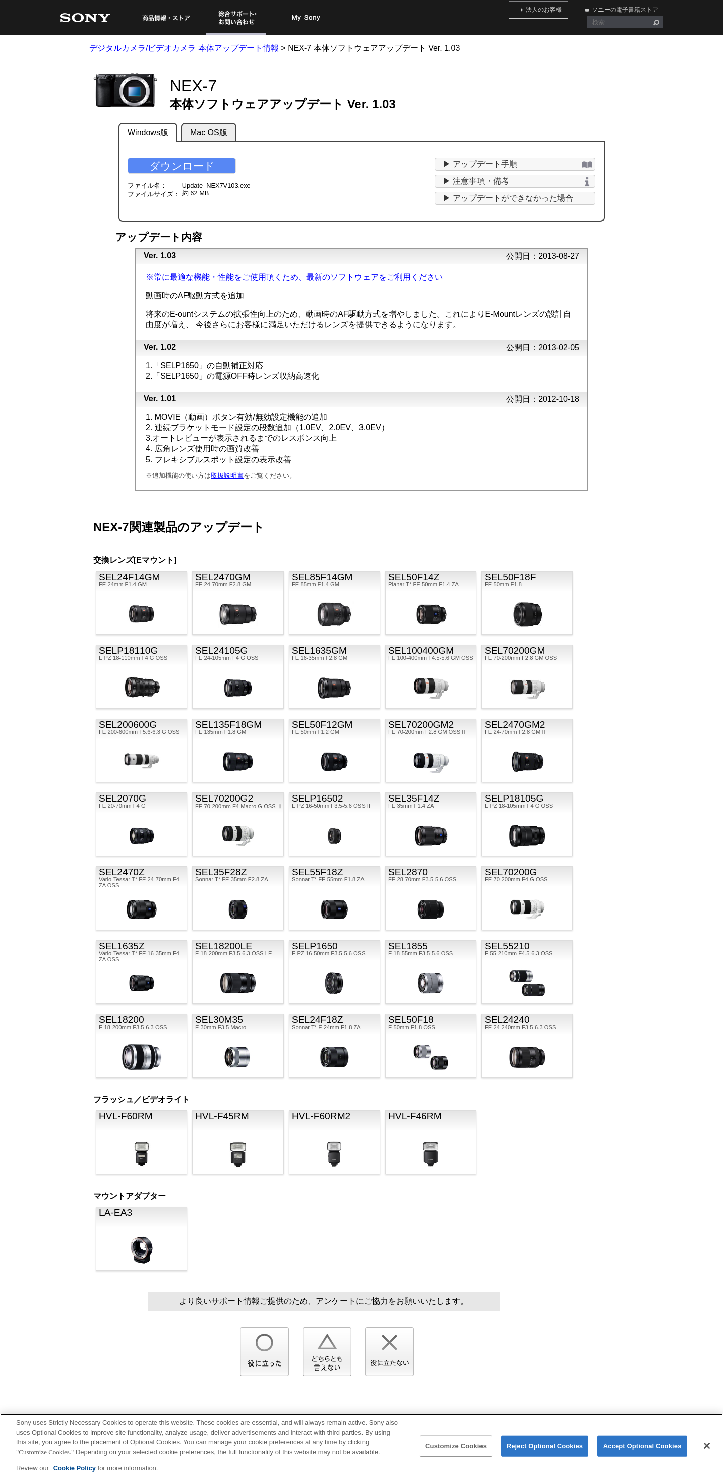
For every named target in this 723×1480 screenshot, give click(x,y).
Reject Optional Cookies (545, 1451)
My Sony (306, 17)
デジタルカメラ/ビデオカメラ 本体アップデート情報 (184, 48)
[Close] (707, 1451)
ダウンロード (182, 166)
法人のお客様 (558, 7)
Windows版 (148, 132)
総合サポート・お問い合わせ (236, 17)
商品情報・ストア (166, 17)
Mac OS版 (208, 132)
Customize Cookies (456, 1451)
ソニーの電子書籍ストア (629, 7)
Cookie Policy (75, 1473)
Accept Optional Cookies (642, 1451)
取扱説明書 (227, 475)
